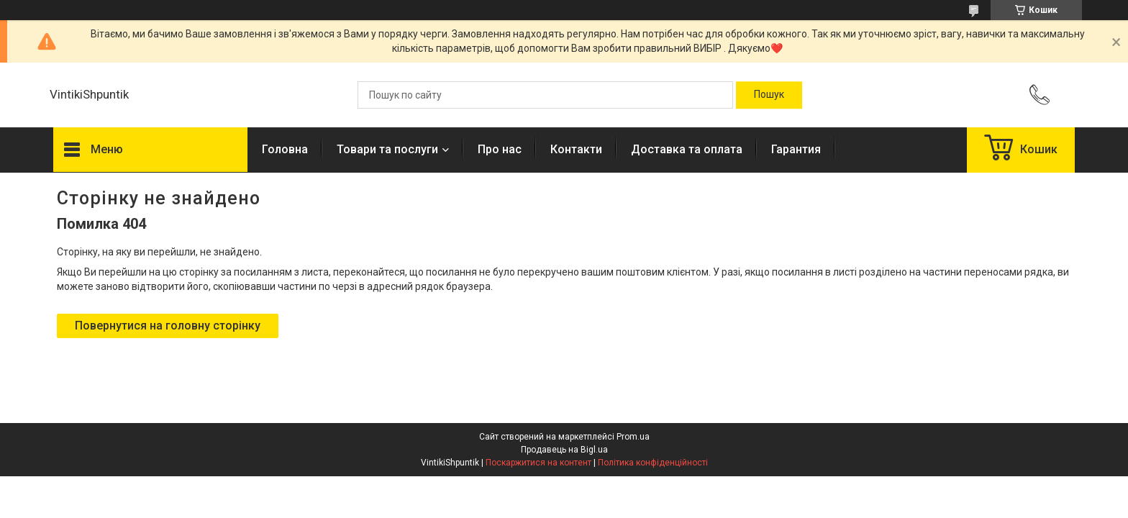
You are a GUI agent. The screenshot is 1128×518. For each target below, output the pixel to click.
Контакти (576, 149)
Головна (285, 149)
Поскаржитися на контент (538, 463)
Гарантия (796, 149)
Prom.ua (633, 437)
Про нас (500, 149)
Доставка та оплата (686, 149)
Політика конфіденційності (653, 463)
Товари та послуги (387, 149)
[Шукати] (769, 95)
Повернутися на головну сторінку (167, 325)
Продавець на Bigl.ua (564, 450)
